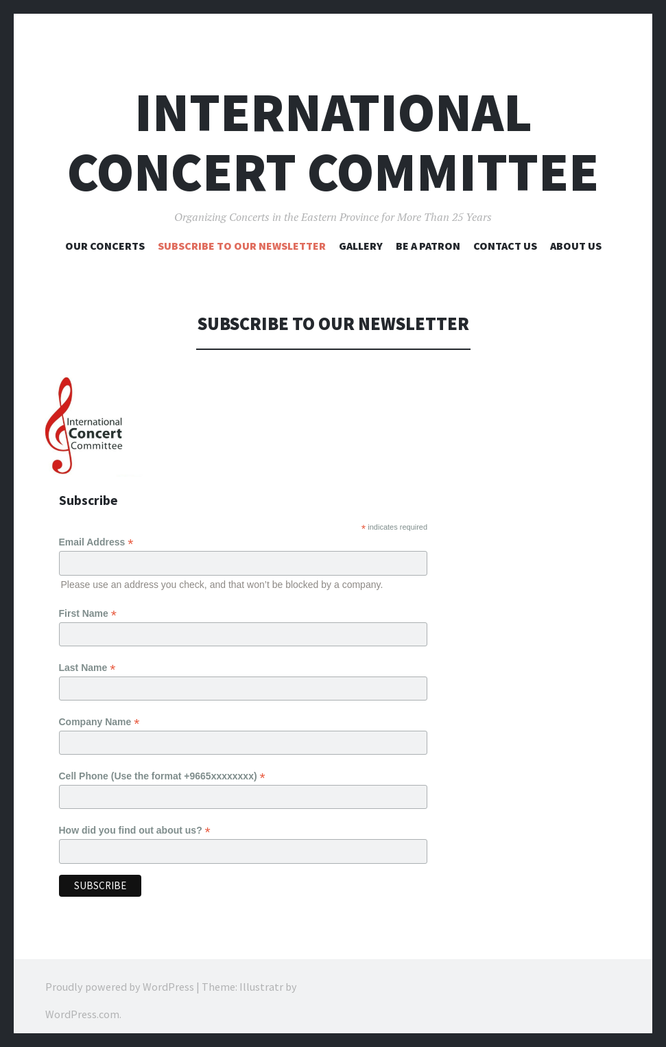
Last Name (87, 665)
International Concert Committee (333, 142)
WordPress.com (82, 1006)
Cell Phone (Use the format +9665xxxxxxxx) (162, 770)
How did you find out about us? (135, 823)
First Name (88, 611)
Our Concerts (105, 245)
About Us (576, 245)
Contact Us (505, 245)
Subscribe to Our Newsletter (242, 245)
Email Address (96, 542)
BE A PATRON (428, 245)
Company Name (99, 718)
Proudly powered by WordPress (119, 978)
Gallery (361, 245)
